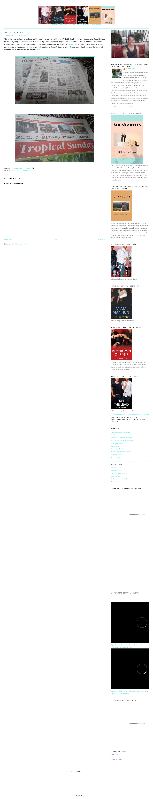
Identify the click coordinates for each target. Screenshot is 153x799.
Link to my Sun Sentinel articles (121, 479)
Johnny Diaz (130, 69)
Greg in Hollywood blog (119, 473)
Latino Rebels (115, 476)
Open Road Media (120, 647)
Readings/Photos (116, 454)
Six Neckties (72, 44)
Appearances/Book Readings (120, 432)
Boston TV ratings (117, 443)
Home (55, 239)
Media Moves (115, 482)
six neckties (27, 170)
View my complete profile (121, 106)
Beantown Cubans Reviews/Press (122, 438)
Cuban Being (16, 170)
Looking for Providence (118, 449)
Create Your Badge (117, 759)
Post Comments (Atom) (20, 244)
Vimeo (131, 647)
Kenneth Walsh (116, 470)
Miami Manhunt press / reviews (121, 452)
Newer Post (8, 239)
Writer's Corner (116, 457)
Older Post (101, 239)
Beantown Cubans (117, 435)
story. (39, 50)
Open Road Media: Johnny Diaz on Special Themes (127, 691)
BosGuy (113, 468)
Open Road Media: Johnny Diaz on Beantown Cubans (128, 645)
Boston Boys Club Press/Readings (122, 440)
